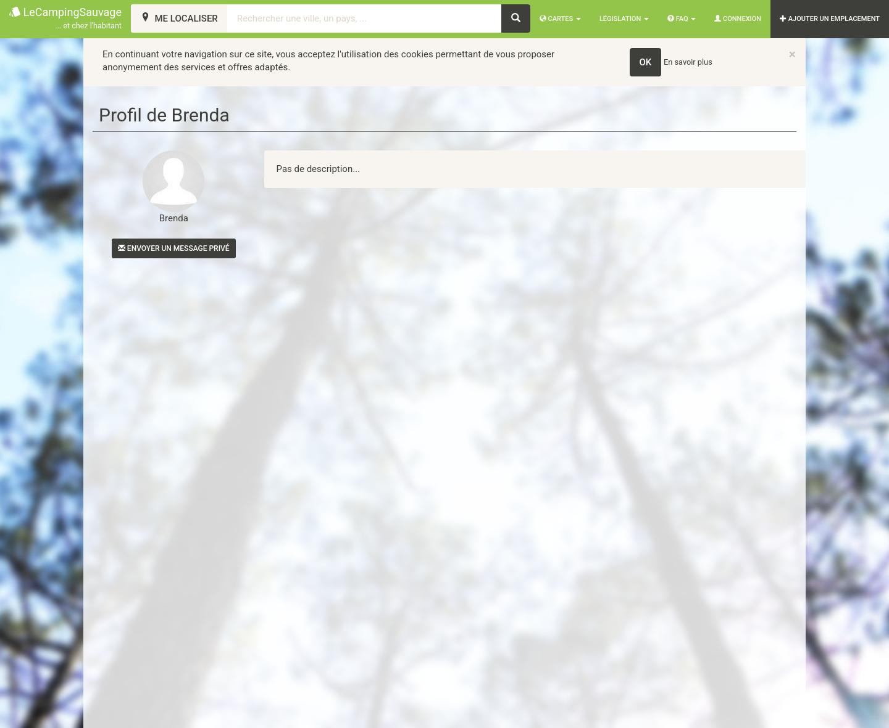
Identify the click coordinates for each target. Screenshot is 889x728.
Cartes (560, 19)
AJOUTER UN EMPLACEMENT (830, 19)
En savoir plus (688, 62)
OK (646, 62)
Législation (624, 19)
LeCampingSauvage (65, 19)
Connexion (737, 19)
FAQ (681, 19)
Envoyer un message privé (174, 248)
